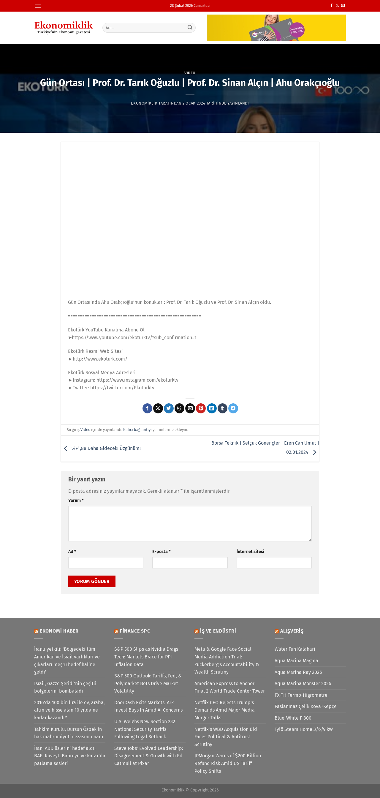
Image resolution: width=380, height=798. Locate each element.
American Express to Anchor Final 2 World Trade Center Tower (229, 687)
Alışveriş (292, 631)
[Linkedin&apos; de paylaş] (212, 408)
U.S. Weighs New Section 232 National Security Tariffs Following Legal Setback (144, 729)
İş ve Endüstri (218, 631)
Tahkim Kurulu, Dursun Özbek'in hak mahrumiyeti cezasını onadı (68, 733)
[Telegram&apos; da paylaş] (233, 408)
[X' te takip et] (337, 6)
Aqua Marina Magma (296, 660)
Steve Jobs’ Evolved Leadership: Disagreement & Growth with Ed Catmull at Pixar (148, 755)
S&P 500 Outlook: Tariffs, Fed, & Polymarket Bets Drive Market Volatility (148, 683)
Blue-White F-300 (293, 718)
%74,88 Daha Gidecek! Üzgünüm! (101, 448)
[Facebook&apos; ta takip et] (331, 6)
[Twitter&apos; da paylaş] (169, 408)
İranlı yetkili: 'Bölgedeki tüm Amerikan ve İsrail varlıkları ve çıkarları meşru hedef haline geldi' (67, 660)
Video (190, 73)
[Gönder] (190, 28)
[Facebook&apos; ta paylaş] (147, 408)
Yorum (75, 500)
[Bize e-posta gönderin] (343, 6)
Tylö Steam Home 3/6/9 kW (304, 729)
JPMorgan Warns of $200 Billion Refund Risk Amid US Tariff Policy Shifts (227, 763)
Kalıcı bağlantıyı (137, 429)
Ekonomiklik (144, 103)
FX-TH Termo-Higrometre (301, 695)
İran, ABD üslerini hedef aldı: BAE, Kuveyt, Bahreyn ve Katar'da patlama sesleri (69, 755)
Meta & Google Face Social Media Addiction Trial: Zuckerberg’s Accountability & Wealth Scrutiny (226, 660)
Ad (72, 551)
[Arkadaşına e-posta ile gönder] (190, 408)
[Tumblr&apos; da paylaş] (222, 408)
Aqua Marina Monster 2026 (303, 683)
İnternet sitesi (250, 551)
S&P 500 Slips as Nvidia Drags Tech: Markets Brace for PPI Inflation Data (146, 656)
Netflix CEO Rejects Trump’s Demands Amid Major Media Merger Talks (224, 710)
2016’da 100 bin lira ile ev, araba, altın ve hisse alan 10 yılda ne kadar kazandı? (69, 710)
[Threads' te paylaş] (179, 408)
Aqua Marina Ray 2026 (298, 672)
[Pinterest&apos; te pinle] (201, 408)
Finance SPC (135, 631)
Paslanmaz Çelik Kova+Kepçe (306, 706)
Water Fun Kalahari (295, 649)
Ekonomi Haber (59, 631)
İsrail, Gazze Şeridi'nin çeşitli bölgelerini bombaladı (65, 687)
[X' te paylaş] (158, 408)
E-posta (161, 551)
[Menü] (37, 6)
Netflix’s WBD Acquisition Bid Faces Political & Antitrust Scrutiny (225, 736)
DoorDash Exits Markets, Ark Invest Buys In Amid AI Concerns (148, 706)
